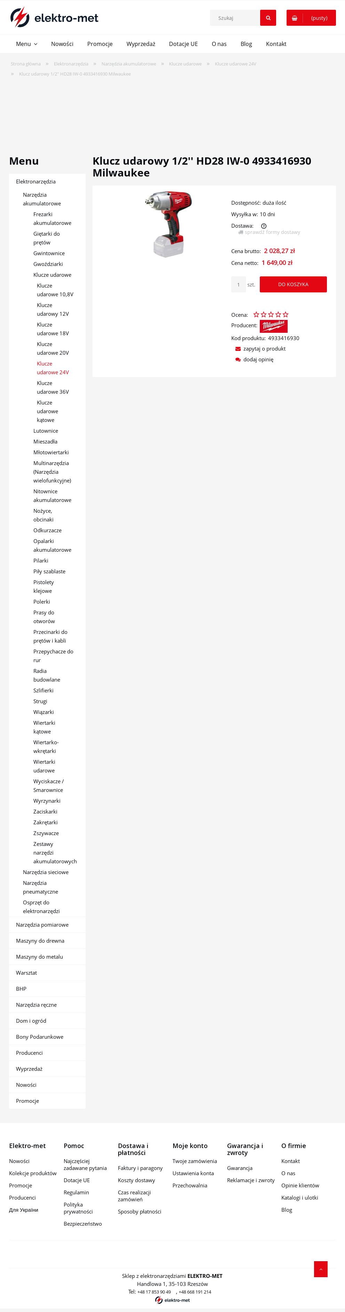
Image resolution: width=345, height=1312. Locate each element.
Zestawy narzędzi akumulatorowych (55, 852)
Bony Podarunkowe (39, 1036)
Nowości (26, 1084)
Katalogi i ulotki (299, 1197)
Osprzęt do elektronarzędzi (41, 906)
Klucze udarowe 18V (53, 329)
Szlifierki (43, 690)
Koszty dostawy (136, 1180)
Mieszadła (45, 441)
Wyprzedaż (29, 1068)
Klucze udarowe (52, 274)
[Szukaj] (268, 18)
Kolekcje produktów (33, 1173)
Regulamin (76, 1192)
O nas (288, 1173)
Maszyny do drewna (40, 940)
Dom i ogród (31, 1020)
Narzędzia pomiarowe (42, 924)
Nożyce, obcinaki (43, 515)
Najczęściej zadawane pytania (85, 1164)
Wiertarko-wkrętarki (46, 746)
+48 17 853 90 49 (154, 1292)
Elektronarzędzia (36, 181)
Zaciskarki (45, 811)
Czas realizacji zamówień (134, 1196)
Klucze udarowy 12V (53, 309)
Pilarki (40, 560)
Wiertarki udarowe (44, 766)
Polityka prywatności (78, 1208)
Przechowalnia (189, 1185)
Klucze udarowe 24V (53, 368)
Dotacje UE (77, 1180)
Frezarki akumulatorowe (52, 218)
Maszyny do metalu (39, 956)
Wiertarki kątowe (44, 727)
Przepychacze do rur (53, 655)
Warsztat (26, 972)
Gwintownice (49, 253)
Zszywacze (46, 833)
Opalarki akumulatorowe (52, 545)
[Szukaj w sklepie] (244, 17)
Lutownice (45, 430)
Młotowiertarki (51, 452)
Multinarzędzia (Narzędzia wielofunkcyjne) (52, 471)
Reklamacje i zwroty (251, 1180)
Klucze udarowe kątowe (47, 411)
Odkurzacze (47, 530)
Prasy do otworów (44, 616)
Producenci (29, 1052)
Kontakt (290, 1160)
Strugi (40, 701)
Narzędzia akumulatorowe (42, 199)
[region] (172, 111)
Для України (23, 1209)
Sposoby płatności (139, 1211)
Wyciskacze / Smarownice (48, 785)
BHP (21, 988)
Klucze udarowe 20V (53, 348)
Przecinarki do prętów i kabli (50, 636)
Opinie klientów (300, 1185)
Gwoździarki (48, 263)
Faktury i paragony (140, 1167)
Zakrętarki (45, 822)
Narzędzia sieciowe (46, 872)
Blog (286, 1209)
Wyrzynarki (47, 800)
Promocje (27, 1100)
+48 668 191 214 (195, 1292)
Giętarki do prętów (46, 238)
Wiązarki (43, 711)
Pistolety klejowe (43, 586)
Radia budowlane (46, 675)
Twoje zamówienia (194, 1160)
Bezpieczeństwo (83, 1223)
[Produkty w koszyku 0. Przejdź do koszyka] (311, 18)
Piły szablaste (49, 571)
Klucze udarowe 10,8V (55, 290)
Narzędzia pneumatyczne (40, 887)
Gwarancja (239, 1167)
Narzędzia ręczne (36, 1004)
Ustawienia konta (193, 1173)
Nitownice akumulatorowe (52, 495)
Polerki (41, 601)
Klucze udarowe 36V (53, 387)
